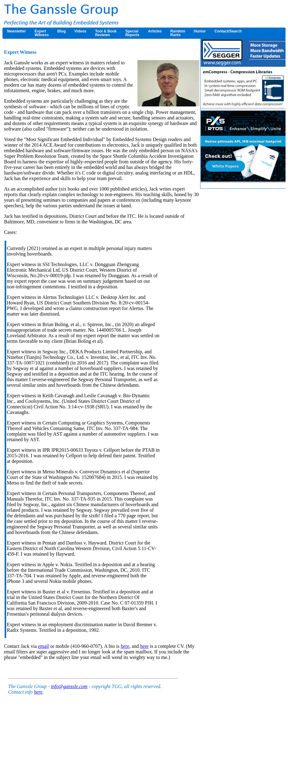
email (43, 646)
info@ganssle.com (69, 686)
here (125, 646)
